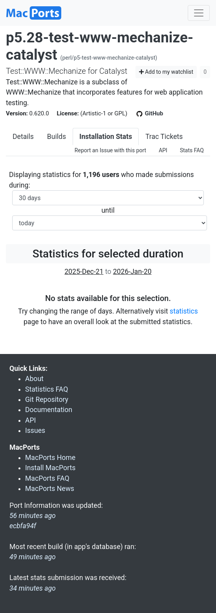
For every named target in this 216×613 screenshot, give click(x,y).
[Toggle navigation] (199, 13)
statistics (184, 311)
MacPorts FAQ (47, 478)
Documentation (48, 410)
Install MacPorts (50, 468)
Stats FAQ (192, 150)
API (163, 150)
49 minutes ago (32, 557)
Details (23, 136)
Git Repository (46, 399)
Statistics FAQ (46, 389)
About (34, 379)
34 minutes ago (32, 588)
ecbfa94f (22, 526)
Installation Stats (105, 136)
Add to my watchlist (166, 72)
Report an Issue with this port (110, 150)
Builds (56, 136)
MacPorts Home (50, 458)
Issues (35, 430)
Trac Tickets (164, 136)
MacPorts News (49, 489)
